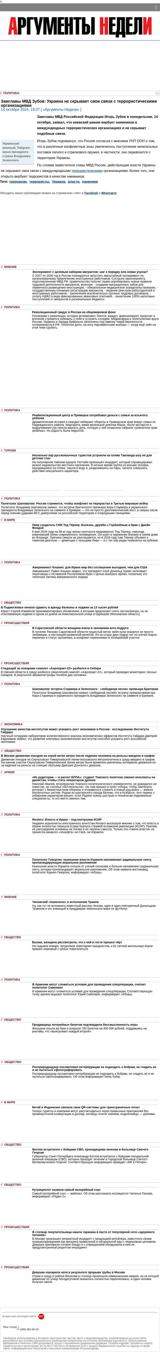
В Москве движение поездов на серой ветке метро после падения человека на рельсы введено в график (78, 755)
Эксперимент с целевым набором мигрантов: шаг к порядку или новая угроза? (90, 272)
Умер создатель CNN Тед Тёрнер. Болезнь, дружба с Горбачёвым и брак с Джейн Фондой (91, 526)
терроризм (18, 181)
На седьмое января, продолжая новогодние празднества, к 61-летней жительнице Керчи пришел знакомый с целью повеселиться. (92, 947)
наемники (90, 181)
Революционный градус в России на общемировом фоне (74, 312)
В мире (9, 520)
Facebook (91, 193)
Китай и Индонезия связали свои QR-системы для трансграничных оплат (86, 1107)
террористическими (86, 171)
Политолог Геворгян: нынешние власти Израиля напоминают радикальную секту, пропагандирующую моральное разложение (92, 861)
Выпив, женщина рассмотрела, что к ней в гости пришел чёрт (77, 942)
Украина (58, 181)
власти (73, 181)
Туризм (10, 450)
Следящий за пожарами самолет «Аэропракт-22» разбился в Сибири (51, 668)
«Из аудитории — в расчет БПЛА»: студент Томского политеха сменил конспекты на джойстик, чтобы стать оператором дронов (93, 779)
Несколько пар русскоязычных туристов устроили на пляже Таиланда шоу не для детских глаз (92, 457)
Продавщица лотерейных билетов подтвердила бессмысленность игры (85, 1024)
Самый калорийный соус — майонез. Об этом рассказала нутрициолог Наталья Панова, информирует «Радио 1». (92, 1195)
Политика (11, 93)
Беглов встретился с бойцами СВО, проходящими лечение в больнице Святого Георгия (90, 1151)
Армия (9, 772)
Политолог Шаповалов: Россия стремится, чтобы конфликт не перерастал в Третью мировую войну (74, 503)
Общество (12, 602)
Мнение (10, 267)
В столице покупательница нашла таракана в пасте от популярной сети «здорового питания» (93, 1233)
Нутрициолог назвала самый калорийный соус (66, 1189)
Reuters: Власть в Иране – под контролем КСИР (67, 819)
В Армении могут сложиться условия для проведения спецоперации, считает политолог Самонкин (89, 986)
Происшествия (16, 623)
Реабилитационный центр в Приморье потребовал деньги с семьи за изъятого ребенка (90, 417)
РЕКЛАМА (9, 1329)
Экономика (13, 724)
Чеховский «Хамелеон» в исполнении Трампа (65, 902)
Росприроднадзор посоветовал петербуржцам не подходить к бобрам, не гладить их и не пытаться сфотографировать (94, 1068)
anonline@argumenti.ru (16, 1335)
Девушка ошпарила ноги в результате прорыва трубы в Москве (78, 1272)
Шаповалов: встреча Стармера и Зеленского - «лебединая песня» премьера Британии (95, 689)
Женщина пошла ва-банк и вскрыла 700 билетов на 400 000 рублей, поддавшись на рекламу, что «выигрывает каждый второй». (89, 1030)
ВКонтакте (108, 193)
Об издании (10, 1332)
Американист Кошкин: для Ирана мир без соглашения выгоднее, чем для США (89, 567)
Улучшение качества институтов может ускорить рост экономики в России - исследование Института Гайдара (75, 731)
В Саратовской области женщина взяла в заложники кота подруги (80, 628)
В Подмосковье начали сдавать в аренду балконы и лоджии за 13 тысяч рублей (59, 607)
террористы (39, 181)
